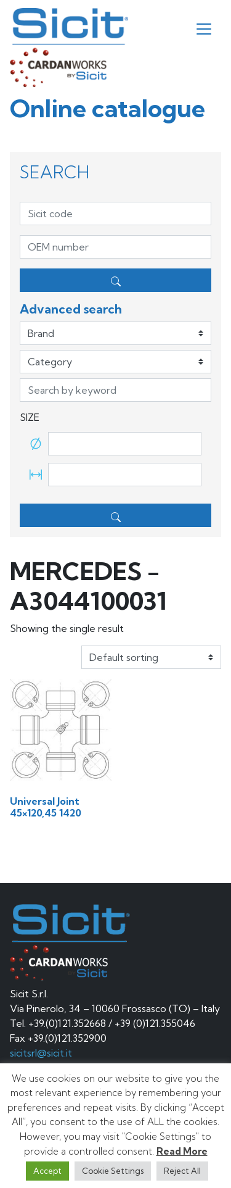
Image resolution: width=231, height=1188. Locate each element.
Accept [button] (47, 1171)
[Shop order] (151, 657)
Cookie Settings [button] (113, 1171)
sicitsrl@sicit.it (41, 1053)
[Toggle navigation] (204, 29)
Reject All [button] (182, 1171)
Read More (182, 1151)
